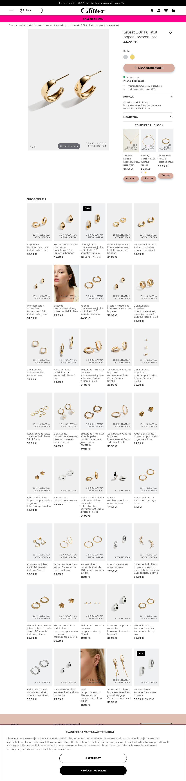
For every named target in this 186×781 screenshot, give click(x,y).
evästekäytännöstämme (56, 749)
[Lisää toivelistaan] (170, 32)
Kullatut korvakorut (57, 25)
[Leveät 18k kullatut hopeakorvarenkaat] (133, 57)
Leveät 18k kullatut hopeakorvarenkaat (95, 25)
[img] (17, 42)
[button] (160, 10)
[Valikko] (11, 10)
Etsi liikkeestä (133, 80)
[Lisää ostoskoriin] (149, 68)
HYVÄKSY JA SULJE (93, 770)
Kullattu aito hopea (30, 25)
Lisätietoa (130, 117)
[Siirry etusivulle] (93, 10)
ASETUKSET (93, 758)
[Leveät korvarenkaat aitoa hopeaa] (126, 57)
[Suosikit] (168, 10)
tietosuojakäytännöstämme (22, 749)
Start (12, 25)
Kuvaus (128, 96)
